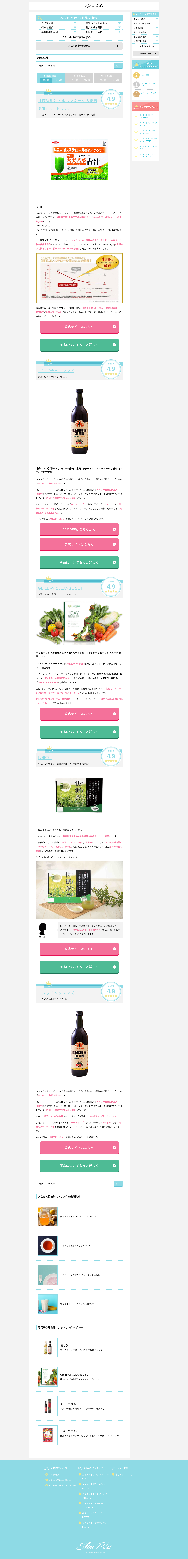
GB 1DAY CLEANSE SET (60, 588)
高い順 (46, 80)
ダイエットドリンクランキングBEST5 (148, 132)
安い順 (74, 80)
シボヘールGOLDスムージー (62, 1485)
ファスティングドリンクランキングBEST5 (148, 155)
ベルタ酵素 (54, 1474)
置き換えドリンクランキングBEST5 (148, 116)
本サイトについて (124, 1474)
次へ (118, 66)
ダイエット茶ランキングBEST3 (148, 124)
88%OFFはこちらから (79, 529)
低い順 (58, 80)
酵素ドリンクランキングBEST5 (148, 148)
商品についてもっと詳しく (79, 344)
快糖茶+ (45, 758)
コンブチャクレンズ (56, 371)
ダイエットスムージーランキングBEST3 (148, 140)
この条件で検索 (79, 46)
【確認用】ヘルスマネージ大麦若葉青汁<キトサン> (67, 104)
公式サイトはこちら (79, 326)
